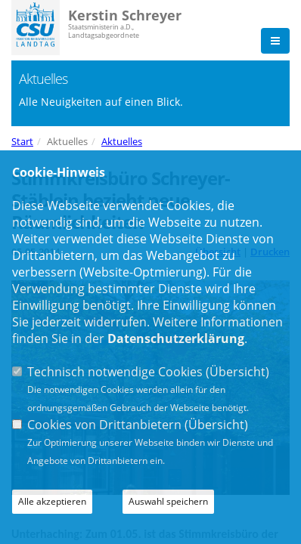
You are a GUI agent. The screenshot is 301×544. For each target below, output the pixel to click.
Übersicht (237, 371)
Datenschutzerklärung (175, 338)
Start (22, 141)
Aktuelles (121, 141)
